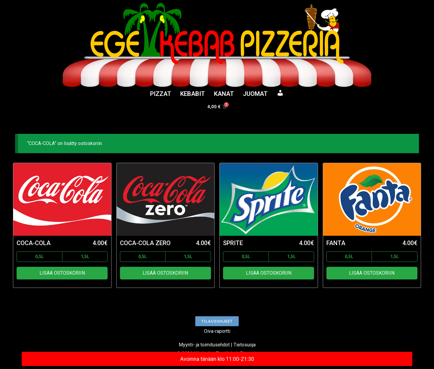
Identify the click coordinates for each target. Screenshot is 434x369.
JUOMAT (255, 93)
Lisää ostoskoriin (62, 273)
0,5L (39, 256)
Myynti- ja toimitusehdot (204, 345)
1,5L (85, 256)
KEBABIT (192, 93)
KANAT (224, 93)
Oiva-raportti (217, 331)
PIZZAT (160, 93)
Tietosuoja (245, 345)
